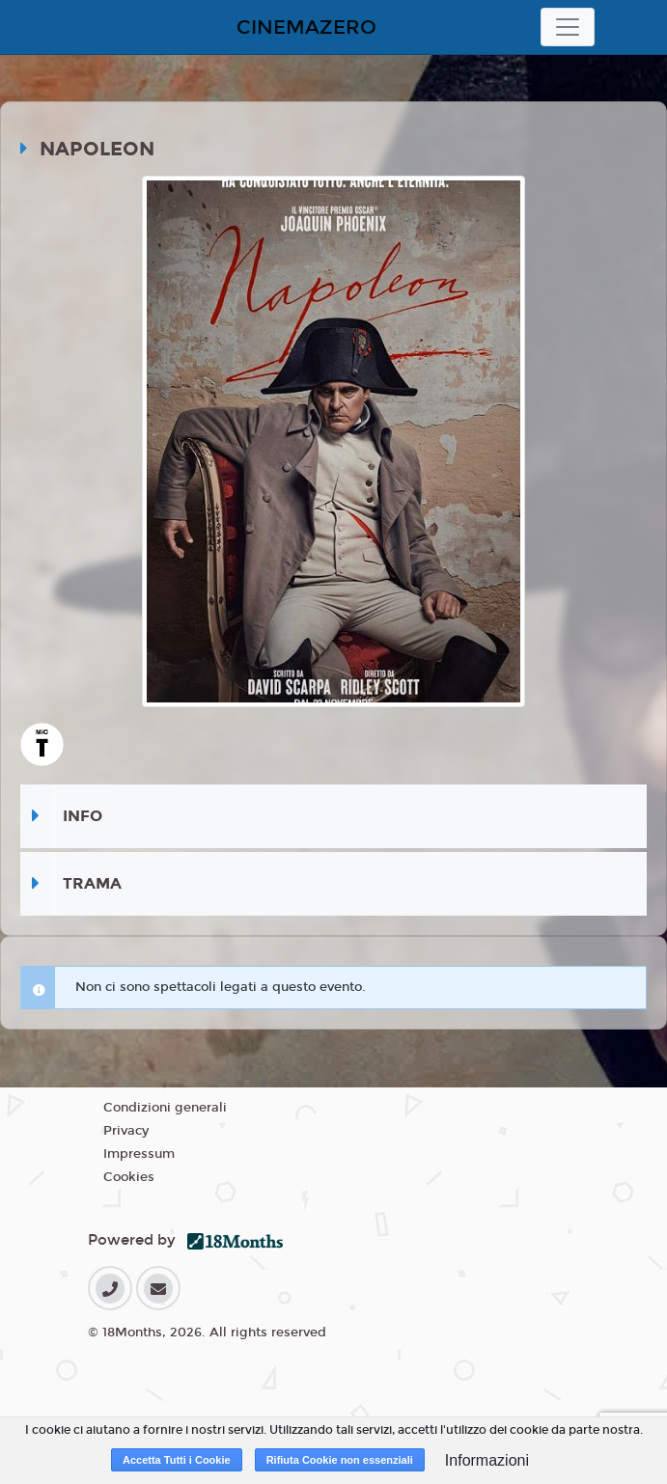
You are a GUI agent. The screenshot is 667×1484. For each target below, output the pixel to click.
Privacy (126, 1131)
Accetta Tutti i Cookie (177, 1460)
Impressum (139, 1154)
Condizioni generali (165, 1107)
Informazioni (487, 1460)
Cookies (128, 1177)
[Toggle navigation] (568, 27)
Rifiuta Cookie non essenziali (339, 1460)
